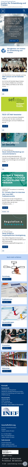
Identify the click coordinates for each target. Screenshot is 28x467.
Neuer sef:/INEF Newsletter (11, 115)
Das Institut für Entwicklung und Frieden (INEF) (14, 21)
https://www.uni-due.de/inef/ (15, 404)
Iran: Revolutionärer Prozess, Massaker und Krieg (14, 75)
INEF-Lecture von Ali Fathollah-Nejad (13, 77)
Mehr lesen (13, 40)
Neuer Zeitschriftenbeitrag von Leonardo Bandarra (13, 153)
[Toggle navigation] (3, 11)
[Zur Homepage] (14, 1)
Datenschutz (17, 460)
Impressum (6, 460)
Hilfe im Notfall (15, 458)
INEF (3, 94)
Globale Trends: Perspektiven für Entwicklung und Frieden (13, 190)
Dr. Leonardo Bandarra (7, 150)
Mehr (4, 90)
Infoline (5, 458)
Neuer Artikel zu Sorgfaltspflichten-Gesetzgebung (13, 234)
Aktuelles (4, 211)
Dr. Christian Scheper (7, 231)
